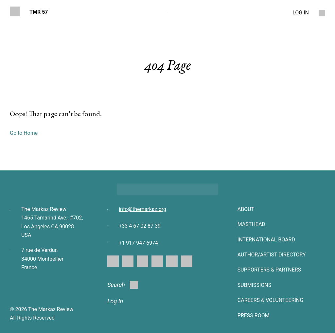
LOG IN (300, 12)
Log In (115, 301)
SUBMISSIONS (254, 285)
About (246, 209)
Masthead (251, 224)
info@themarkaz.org (142, 209)
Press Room (254, 315)
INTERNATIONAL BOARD (266, 240)
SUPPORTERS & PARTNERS (269, 270)
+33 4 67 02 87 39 (140, 226)
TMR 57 (38, 12)
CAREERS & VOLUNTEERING (270, 300)
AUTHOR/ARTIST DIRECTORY (272, 255)
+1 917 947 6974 (138, 243)
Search (122, 285)
